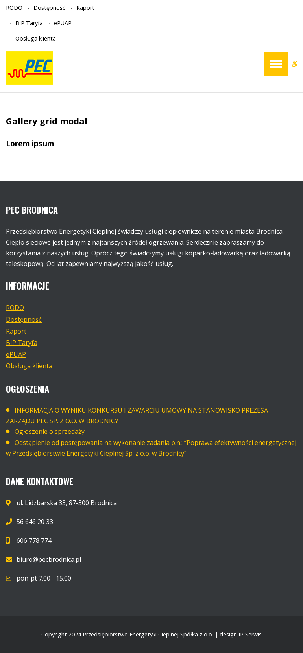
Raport (85, 7)
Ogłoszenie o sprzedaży (50, 431)
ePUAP (63, 23)
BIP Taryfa (29, 23)
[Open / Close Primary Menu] (276, 64)
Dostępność (49, 7)
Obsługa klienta (35, 38)
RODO (14, 7)
